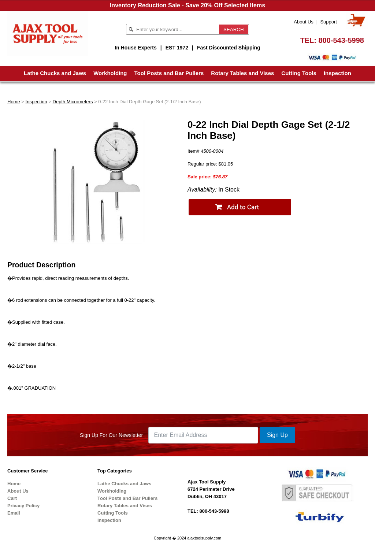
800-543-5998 (341, 40)
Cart (12, 498)
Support (328, 22)
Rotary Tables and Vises (242, 73)
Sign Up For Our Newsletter (111, 435)
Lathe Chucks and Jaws (55, 73)
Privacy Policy (23, 505)
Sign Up (277, 435)
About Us (303, 22)
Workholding (110, 73)
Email (13, 513)
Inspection (337, 73)
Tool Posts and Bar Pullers (169, 73)
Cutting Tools (298, 73)
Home (13, 101)
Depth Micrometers (73, 101)
